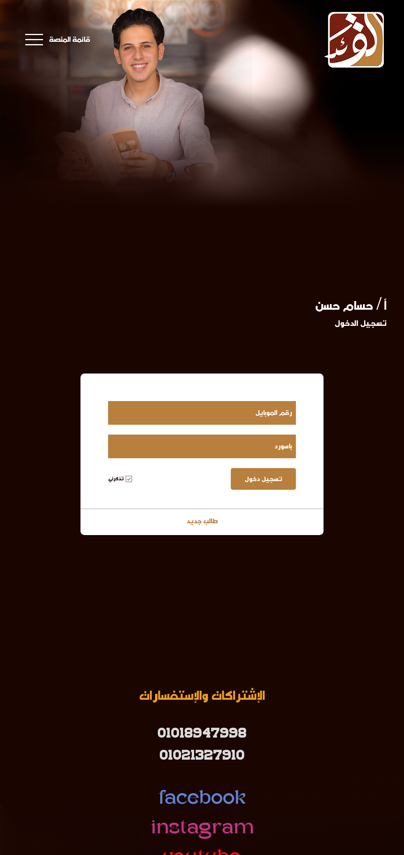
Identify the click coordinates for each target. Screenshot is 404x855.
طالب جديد (202, 521)
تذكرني (120, 478)
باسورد (283, 446)
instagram (202, 829)
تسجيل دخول (263, 478)
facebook (202, 799)
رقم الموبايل (273, 412)
